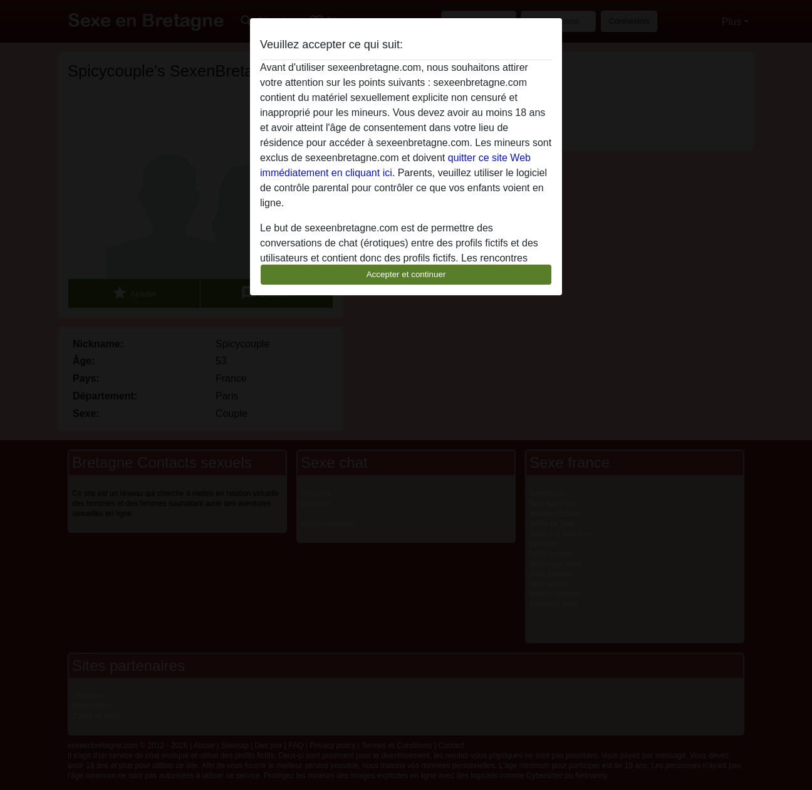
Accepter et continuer (406, 274)
